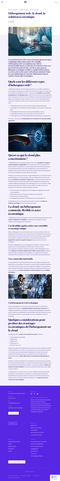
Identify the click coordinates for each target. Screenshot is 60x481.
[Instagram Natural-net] (31, 394)
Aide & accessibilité (13, 475)
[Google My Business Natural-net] (37, 394)
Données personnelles (14, 477)
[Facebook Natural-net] (34, 394)
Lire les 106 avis (54, 479)
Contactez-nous (13, 413)
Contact (56, 2)
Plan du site (36, 475)
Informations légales (26, 475)
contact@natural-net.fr (14, 403)
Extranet (12, 423)
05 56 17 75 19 (11, 398)
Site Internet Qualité (12, 9)
